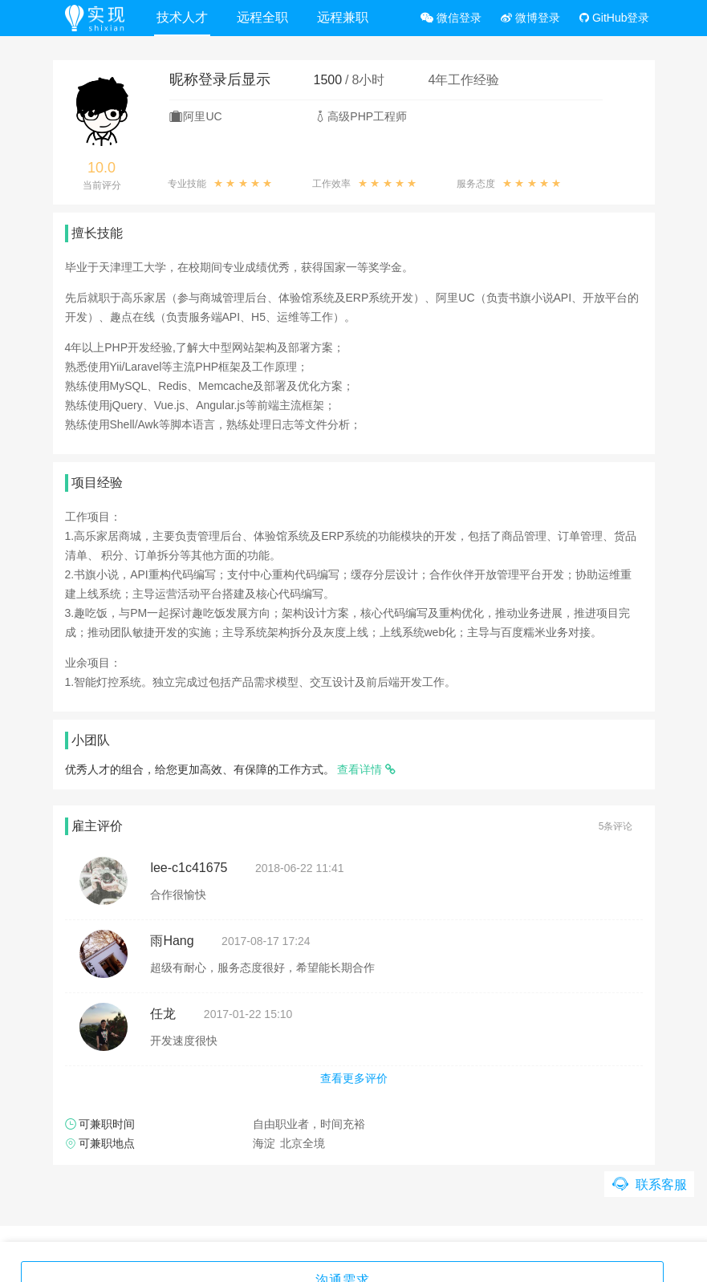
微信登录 (451, 17)
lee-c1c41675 (188, 867)
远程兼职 (345, 17)
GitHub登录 (614, 17)
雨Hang (171, 940)
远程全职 (265, 17)
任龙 (163, 1013)
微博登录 (530, 17)
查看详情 (366, 769)
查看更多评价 (354, 1078)
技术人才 (184, 17)
